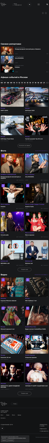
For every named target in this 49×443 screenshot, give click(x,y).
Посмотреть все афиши (24, 145)
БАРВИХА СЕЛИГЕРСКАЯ (8, 174)
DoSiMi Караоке (30, 355)
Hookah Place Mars (30, 326)
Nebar (2, 232)
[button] (43, 13)
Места (13, 415)
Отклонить (10, 440)
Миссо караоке (29, 174)
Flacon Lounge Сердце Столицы (34, 204)
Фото (3, 151)
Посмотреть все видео (41, 274)
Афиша (19, 415)
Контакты (3, 418)
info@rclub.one (43, 428)
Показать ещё (24, 269)
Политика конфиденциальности (41, 437)
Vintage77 (28, 383)
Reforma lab (4, 261)
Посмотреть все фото (41, 151)
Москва (3, 108)
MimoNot (3, 298)
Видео (4, 275)
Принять (4, 440)
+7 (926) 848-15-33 (44, 431)
